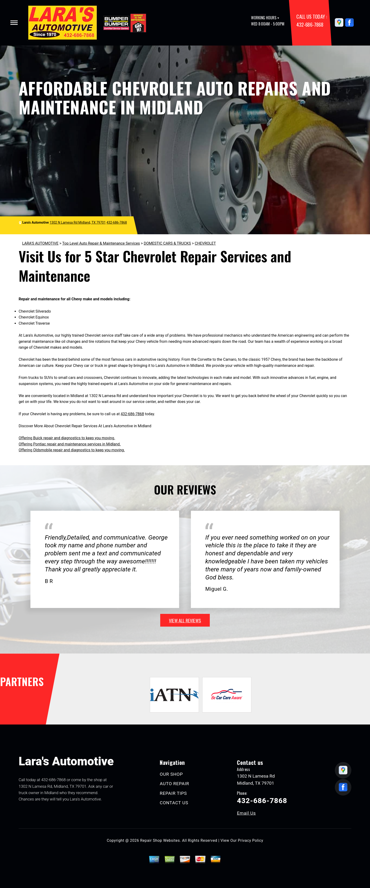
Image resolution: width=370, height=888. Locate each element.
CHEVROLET (205, 243)
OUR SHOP (171, 774)
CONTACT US (174, 802)
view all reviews (185, 620)
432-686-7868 (309, 24)
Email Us (246, 813)
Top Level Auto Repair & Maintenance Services (101, 243)
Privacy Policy (250, 840)
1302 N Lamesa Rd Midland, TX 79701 (78, 222)
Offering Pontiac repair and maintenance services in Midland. (70, 444)
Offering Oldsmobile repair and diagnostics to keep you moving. (72, 450)
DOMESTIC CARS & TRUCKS (167, 243)
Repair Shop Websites (160, 840)
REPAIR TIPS (173, 793)
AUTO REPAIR (174, 783)
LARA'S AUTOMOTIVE (40, 243)
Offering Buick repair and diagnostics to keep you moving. (67, 438)
